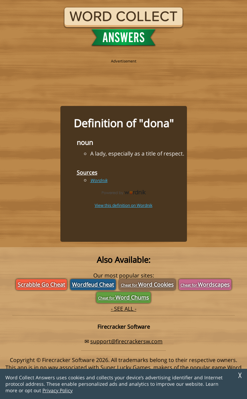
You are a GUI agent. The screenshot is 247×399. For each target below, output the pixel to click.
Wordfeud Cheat (93, 284)
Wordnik (99, 180)
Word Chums (123, 297)
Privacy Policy (57, 390)
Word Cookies (147, 284)
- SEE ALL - (123, 308)
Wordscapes (205, 284)
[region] (123, 79)
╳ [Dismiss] (240, 375)
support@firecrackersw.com (126, 341)
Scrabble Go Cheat (41, 284)
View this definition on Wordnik (123, 205)
